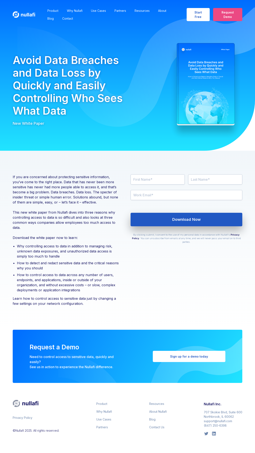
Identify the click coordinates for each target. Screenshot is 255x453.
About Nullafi (158, 411)
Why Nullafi (75, 10)
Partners (120, 10)
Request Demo (228, 15)
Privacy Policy (22, 417)
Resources (142, 10)
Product (52, 10)
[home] (27, 14)
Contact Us (156, 427)
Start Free (198, 15)
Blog (50, 18)
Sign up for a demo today (189, 356)
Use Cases (98, 10)
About (162, 10)
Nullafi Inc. (212, 404)
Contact (67, 18)
